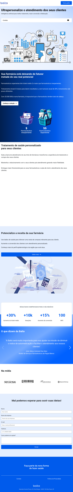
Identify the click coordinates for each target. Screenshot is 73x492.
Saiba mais (36, 254)
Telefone (3, 429)
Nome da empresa (6, 415)
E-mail (3, 422)
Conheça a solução (10, 103)
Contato (36, 20)
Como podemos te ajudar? (8, 435)
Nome (2, 409)
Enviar (36, 447)
